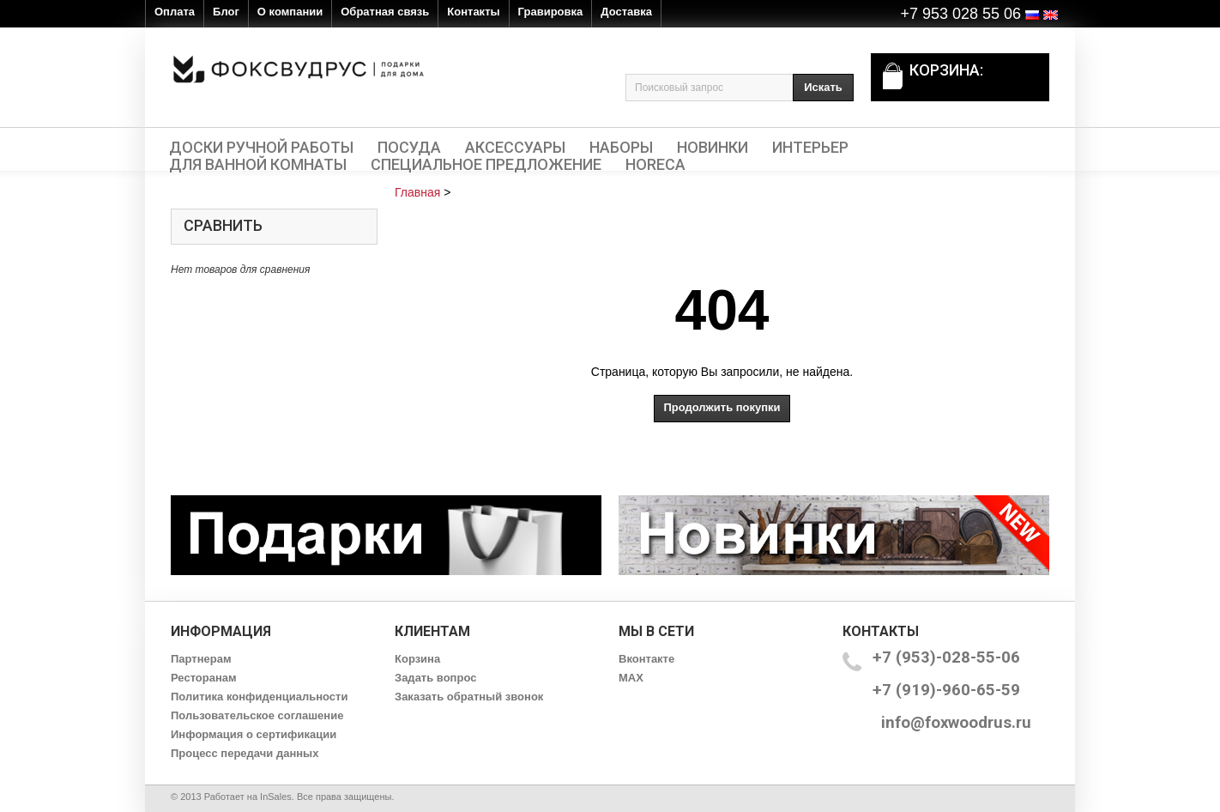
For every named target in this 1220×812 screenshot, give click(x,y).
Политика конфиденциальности (259, 696)
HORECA (655, 164)
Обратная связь (385, 11)
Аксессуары (515, 147)
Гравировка (550, 11)
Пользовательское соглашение (257, 715)
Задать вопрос (435, 677)
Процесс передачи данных (244, 753)
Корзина (417, 658)
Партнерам (201, 658)
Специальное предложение (486, 164)
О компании (290, 11)
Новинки (712, 147)
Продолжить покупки (721, 407)
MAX (631, 677)
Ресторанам (204, 677)
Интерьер (810, 147)
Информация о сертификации (253, 734)
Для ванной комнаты (258, 164)
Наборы (621, 147)
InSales (276, 796)
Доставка (626, 11)
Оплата (174, 11)
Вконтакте (646, 658)
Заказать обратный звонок (469, 696)
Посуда (409, 147)
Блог (226, 11)
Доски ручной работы (261, 147)
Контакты (473, 11)
